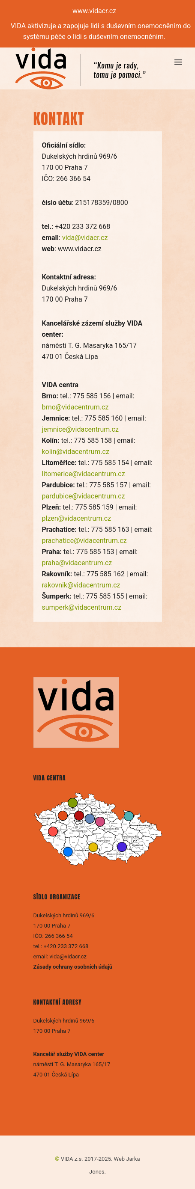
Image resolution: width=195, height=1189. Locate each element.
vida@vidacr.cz (85, 238)
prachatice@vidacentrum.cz (84, 541)
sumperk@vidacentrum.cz (82, 607)
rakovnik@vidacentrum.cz (81, 585)
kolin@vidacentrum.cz (75, 452)
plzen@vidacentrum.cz (76, 518)
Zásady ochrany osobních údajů (73, 967)
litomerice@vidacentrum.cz (83, 474)
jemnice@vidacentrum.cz (80, 429)
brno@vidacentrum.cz (75, 407)
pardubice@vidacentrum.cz (83, 496)
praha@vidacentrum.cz (77, 563)
